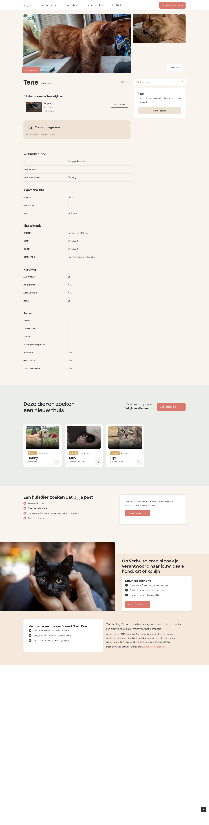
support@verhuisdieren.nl (154, 647)
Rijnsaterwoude (116, 462)
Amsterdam (33, 462)
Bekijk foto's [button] (175, 68)
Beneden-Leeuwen (76, 462)
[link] (71, 5)
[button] (83, 5)
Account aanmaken (172, 5)
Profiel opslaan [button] (159, 82)
